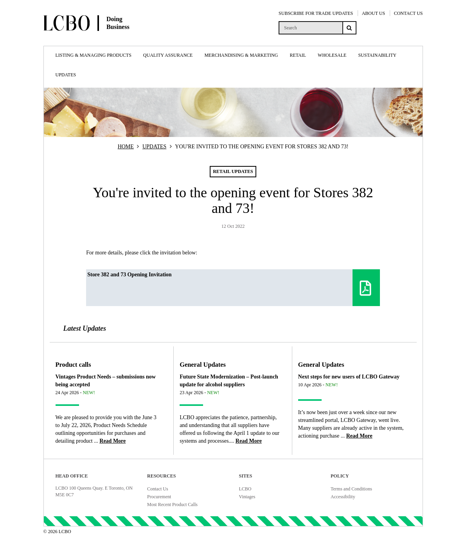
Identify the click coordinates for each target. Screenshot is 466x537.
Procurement (159, 496)
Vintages (247, 496)
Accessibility (343, 496)
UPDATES (154, 147)
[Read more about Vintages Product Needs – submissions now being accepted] (112, 441)
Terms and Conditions (351, 489)
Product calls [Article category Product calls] (73, 364)
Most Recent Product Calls (172, 504)
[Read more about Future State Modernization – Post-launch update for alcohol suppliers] (249, 441)
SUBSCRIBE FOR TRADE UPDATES (316, 13)
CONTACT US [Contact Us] (408, 13)
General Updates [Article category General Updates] (203, 364)
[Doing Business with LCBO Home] (106, 39)
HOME (126, 147)
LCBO (245, 489)
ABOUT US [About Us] (373, 13)
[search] (310, 27)
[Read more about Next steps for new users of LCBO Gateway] (359, 436)
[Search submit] (349, 27)
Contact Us (157, 489)
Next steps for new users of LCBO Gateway (348, 377)
